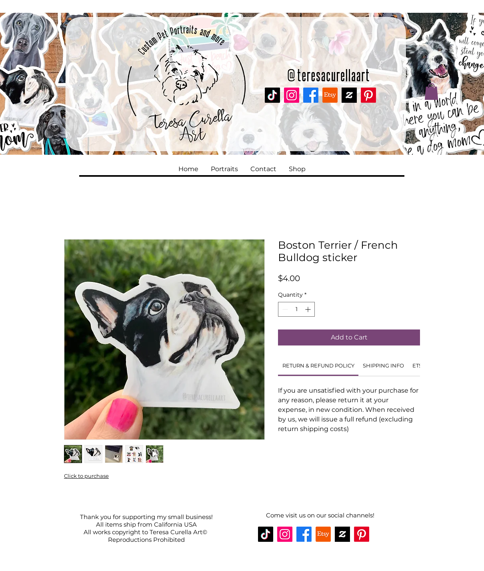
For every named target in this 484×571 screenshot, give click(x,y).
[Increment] (309, 309)
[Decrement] (284, 309)
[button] (431, 91)
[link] (318, 365)
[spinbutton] (296, 309)
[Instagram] (291, 95)
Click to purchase (86, 476)
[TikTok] (272, 95)
